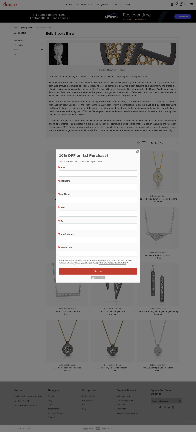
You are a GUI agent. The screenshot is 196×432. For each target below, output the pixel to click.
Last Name (64, 194)
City (61, 221)
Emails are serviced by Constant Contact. (112, 264)
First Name (64, 181)
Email (62, 168)
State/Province (66, 234)
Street (62, 207)
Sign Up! (98, 271)
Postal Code (65, 247)
